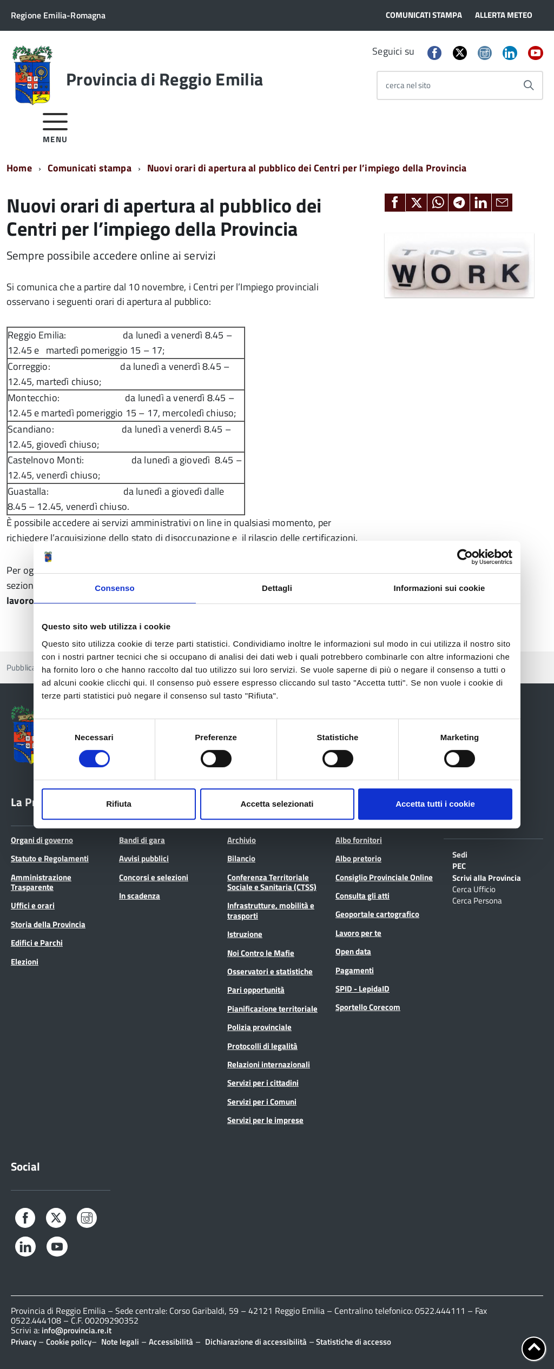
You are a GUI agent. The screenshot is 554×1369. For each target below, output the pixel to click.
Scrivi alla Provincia (486, 877)
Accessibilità (171, 1341)
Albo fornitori (358, 840)
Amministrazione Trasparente (41, 882)
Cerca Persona (477, 899)
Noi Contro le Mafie (260, 953)
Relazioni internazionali (268, 1064)
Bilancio (241, 858)
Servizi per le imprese (265, 1120)
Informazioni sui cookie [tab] (439, 588)
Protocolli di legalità (262, 1046)
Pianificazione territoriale (272, 1008)
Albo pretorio (358, 858)
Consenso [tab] (114, 588)
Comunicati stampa (89, 168)
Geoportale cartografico (377, 914)
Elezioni (24, 961)
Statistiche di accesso (352, 1341)
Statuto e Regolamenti (50, 858)
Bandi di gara (142, 840)
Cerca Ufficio (474, 888)
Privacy (23, 1341)
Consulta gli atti (362, 895)
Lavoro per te (358, 933)
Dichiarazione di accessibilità (256, 1341)
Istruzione (244, 934)
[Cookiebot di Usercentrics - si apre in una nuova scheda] (465, 557)
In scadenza (139, 895)
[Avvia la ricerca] (528, 85)
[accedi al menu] (55, 126)
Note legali (120, 1341)
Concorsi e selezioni (153, 877)
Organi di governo (42, 840)
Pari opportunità (256, 989)
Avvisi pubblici (144, 858)
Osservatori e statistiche (270, 971)
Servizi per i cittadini (263, 1082)
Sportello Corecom (367, 1007)
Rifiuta (118, 803)
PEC (459, 865)
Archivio (241, 840)
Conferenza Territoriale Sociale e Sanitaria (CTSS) (271, 882)
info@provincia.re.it (76, 1330)
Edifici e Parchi (37, 942)
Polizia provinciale (259, 1027)
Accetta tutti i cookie (435, 803)
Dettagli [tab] (277, 588)
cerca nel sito (408, 85)
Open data (353, 951)
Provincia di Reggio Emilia (164, 79)
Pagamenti (354, 970)
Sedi (459, 853)
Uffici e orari (33, 905)
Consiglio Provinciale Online (384, 877)
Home (19, 168)
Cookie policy (68, 1341)
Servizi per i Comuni (261, 1101)
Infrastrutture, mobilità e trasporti (270, 910)
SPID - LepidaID (362, 988)
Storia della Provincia (48, 924)
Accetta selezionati (276, 803)
